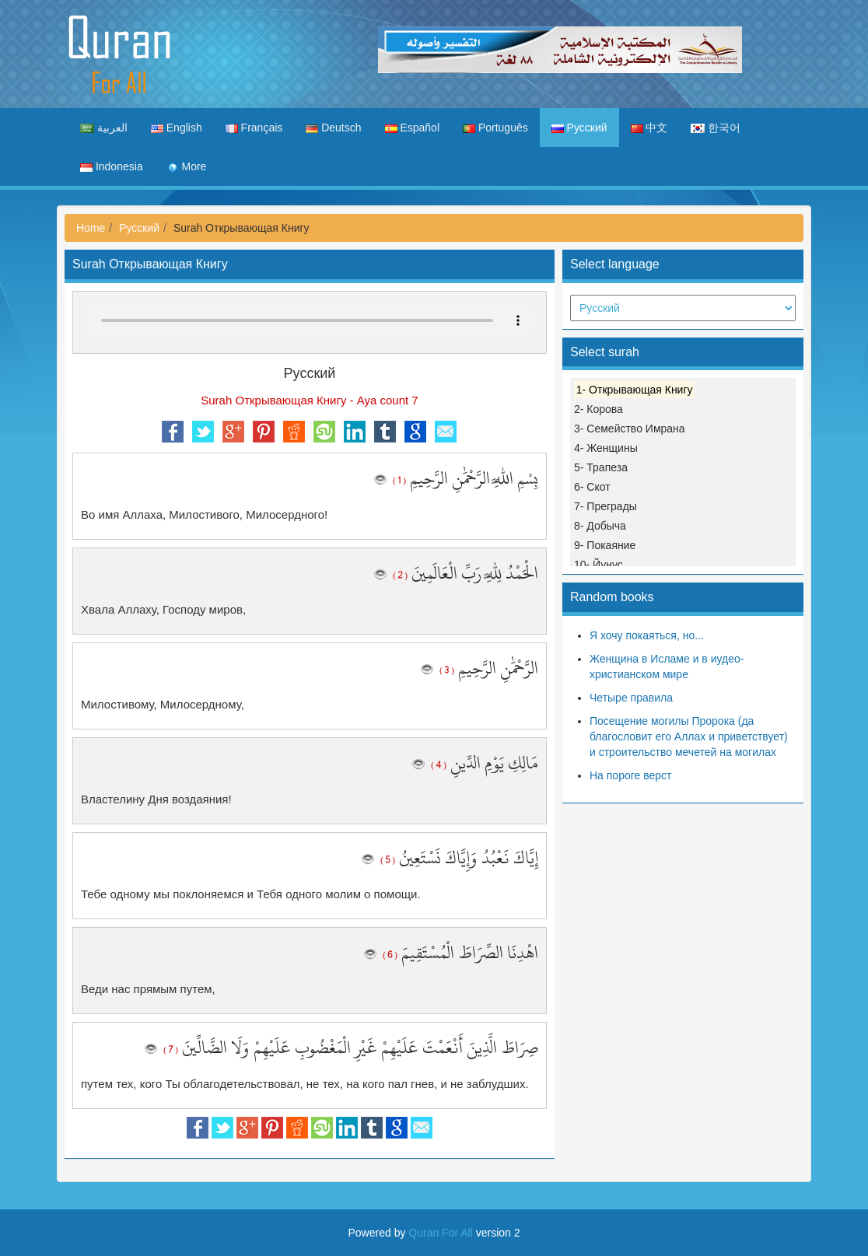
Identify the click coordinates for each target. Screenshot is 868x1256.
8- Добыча (600, 526)
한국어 (715, 127)
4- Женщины (606, 448)
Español (412, 127)
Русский (579, 127)
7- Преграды (605, 506)
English (176, 127)
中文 (649, 127)
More (186, 166)
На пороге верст (630, 775)
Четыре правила (631, 697)
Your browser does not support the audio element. (309, 320)
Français (254, 127)
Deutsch (333, 127)
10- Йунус (598, 564)
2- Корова (598, 409)
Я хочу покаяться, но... (647, 635)
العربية (104, 127)
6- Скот (592, 487)
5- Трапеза (601, 467)
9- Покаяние (604, 545)
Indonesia (111, 166)
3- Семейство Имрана (629, 428)
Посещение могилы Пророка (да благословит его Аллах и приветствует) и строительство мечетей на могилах (689, 736)
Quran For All (440, 1232)
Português (495, 127)
